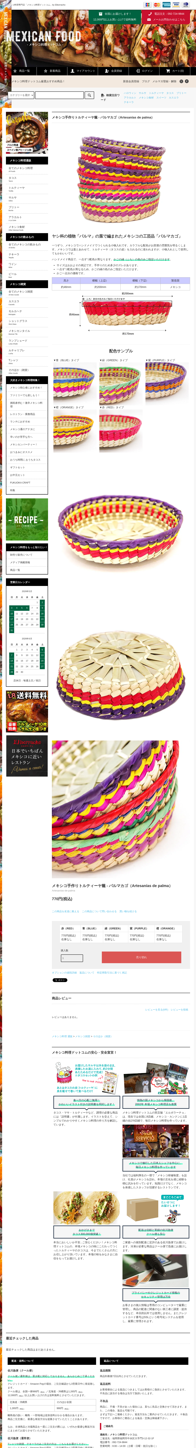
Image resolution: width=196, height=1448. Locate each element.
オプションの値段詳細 (64, 972)
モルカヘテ (15, 312)
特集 (12, 490)
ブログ (146, 81)
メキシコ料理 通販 (62, 1036)
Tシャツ (13, 361)
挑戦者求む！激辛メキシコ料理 (26, 405)
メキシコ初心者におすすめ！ (26, 387)
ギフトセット (17, 467)
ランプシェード (18, 342)
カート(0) (175, 70)
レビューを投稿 (179, 1009)
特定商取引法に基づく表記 (112, 972)
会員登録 (113, 70)
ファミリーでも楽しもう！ (25, 395)
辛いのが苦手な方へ (21, 437)
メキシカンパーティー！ (24, 444)
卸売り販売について (21, 555)
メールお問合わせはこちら (169, 19)
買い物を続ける (128, 911)
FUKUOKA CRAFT (20, 482)
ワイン (13, 265)
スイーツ (161, 97)
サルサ (142, 93)
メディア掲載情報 (20, 562)
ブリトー (181, 93)
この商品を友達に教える (65, 911)
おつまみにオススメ (21, 452)
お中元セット (17, 475)
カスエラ (174, 97)
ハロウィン (130, 93)
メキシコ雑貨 (82, 1036)
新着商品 (51, 70)
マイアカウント (82, 70)
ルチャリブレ (17, 352)
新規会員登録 (131, 81)
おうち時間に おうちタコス (25, 459)
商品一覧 (21, 70)
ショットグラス (18, 322)
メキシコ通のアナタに (22, 429)
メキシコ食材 (146, 97)
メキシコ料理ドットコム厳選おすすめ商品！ (36, 81)
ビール (13, 275)
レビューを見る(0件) (156, 1009)
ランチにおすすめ (20, 421)
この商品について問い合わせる (99, 911)
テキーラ (129, 102)
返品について (86, 972)
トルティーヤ (156, 93)
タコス (170, 93)
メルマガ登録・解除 (164, 81)
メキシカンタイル (19, 332)
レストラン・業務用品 (22, 414)
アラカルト (130, 97)
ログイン (144, 70)
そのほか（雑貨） (103, 1036)
